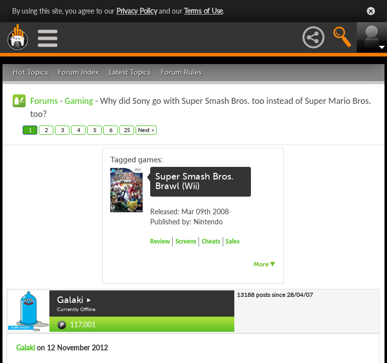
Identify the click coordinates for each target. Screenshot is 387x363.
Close (371, 11)
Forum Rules (181, 72)
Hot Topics (30, 72)
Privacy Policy (136, 11)
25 (127, 130)
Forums (44, 100)
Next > (146, 130)
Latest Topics (130, 72)
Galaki (70, 300)
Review (160, 241)
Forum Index (78, 72)
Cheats (211, 241)
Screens (185, 241)
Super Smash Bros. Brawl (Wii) (194, 181)
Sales (233, 241)
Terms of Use (203, 11)
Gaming (78, 100)
